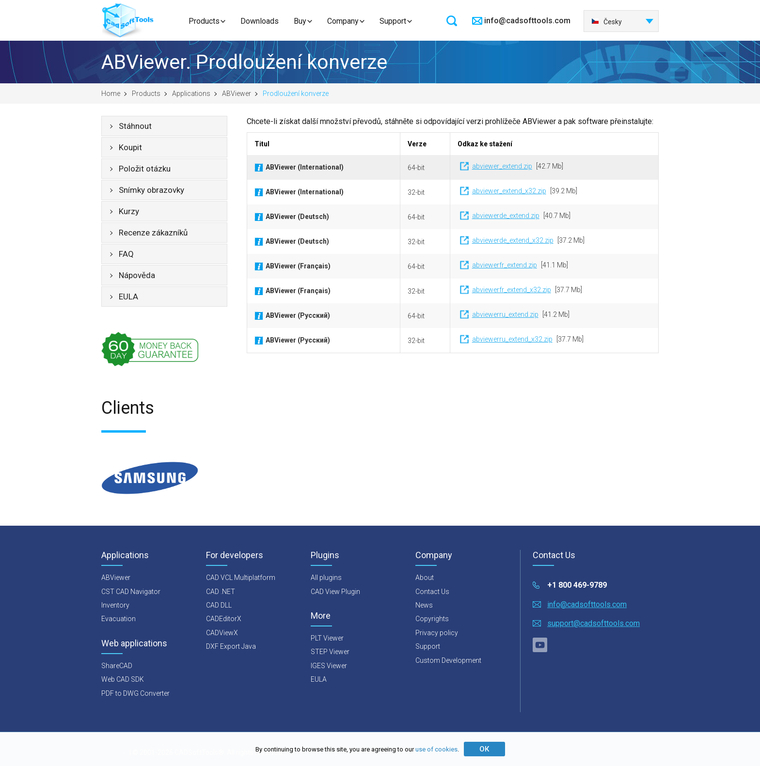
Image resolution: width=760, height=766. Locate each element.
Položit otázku (145, 168)
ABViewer (236, 93)
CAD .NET (220, 591)
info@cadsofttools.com (527, 20)
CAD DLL (219, 605)
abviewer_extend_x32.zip (509, 191)
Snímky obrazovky (151, 190)
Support (393, 21)
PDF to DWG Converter (135, 693)
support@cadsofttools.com (593, 623)
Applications (191, 93)
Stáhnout (135, 126)
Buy (300, 21)
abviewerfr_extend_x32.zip (511, 290)
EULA (128, 296)
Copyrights (432, 619)
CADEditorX (223, 619)
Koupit (130, 147)
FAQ (126, 254)
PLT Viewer (327, 638)
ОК (484, 749)
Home (110, 93)
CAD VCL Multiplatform (240, 577)
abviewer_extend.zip (502, 166)
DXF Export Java (231, 646)
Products (204, 21)
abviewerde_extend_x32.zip (513, 240)
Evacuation (118, 619)
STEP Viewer (330, 652)
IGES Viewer (329, 666)
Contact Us (432, 591)
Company (343, 21)
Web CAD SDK (122, 679)
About (424, 577)
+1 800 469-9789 (577, 585)
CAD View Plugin (335, 591)
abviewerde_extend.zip (505, 215)
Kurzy (129, 211)
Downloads (259, 21)
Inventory (115, 605)
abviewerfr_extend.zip (504, 265)
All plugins (326, 577)
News (424, 605)
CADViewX (222, 633)
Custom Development (448, 660)
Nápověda (137, 275)
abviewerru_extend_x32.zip (512, 339)
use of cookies (436, 749)
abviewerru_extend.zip (505, 314)
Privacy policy (436, 633)
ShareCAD (116, 666)
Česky (606, 21)
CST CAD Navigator (130, 591)
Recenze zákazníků (153, 232)
